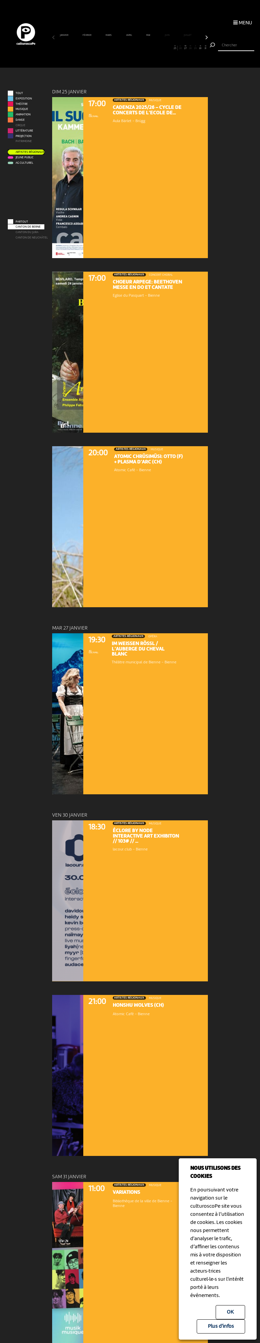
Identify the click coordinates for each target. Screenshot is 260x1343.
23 (165, 48)
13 (114, 48)
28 (190, 48)
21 (155, 48)
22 (160, 48)
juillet (188, 35)
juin (167, 35)
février (87, 35)
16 (130, 48)
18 (140, 48)
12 (110, 48)
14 (119, 48)
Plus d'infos (221, 1326)
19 (145, 48)
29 (195, 48)
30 (200, 48)
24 (170, 48)
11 (105, 48)
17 (135, 48)
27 (185, 48)
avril (129, 35)
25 (175, 48)
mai (148, 35)
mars (109, 35)
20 (150, 48)
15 (125, 48)
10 (100, 48)
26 (180, 48)
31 (205, 48)
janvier (64, 35)
